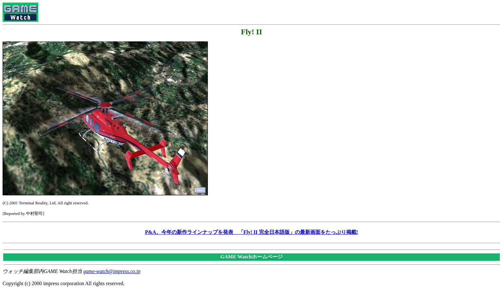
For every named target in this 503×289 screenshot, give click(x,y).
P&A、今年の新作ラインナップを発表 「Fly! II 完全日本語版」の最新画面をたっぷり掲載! (251, 232)
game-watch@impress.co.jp (112, 271)
